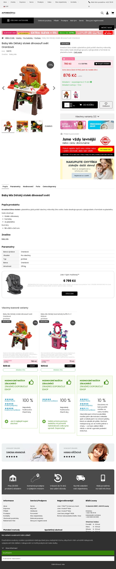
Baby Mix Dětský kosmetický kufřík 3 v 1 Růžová (56, 313)
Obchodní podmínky (11, 516)
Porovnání (34, 511)
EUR (6, 6)
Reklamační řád (9, 518)
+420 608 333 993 (92, 514)
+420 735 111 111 (91, 510)
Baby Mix (13, 54)
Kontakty (74, 2)
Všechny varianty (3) (87, 114)
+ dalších (48, 126)
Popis (5, 183)
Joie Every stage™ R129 (65, 511)
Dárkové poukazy (45, 20)
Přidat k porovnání (69, 131)
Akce (5, 2)
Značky (13, 2)
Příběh (56, 20)
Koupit (32, 363)
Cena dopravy (52, 183)
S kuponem (8, 358)
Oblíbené (33, 508)
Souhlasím (7, 553)
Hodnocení (29, 183)
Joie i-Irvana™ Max (64, 506)
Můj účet (33, 506)
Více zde (70, 290)
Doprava (22, 2)
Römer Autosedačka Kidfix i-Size (69, 513)
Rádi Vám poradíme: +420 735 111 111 (100, 4)
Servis (31, 2)
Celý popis (78, 52)
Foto (40, 183)
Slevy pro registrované (94, 20)
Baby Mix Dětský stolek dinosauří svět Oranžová (18, 313)
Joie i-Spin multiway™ (69, 271)
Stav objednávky (61, 2)
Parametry (16, 183)
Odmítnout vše (58, 564)
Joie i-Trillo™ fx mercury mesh (68, 503)
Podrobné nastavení (11, 558)
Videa (49, 2)
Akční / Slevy (106, 27)
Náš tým (73, 20)
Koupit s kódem (102, 64)
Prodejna (40, 2)
